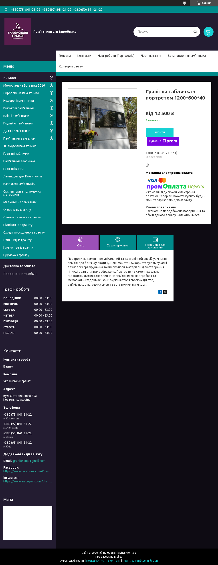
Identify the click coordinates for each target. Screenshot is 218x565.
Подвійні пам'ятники (18, 123)
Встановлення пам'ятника (187, 55)
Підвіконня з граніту (17, 225)
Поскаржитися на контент (103, 560)
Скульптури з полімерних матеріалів (22, 193)
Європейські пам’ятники (21, 93)
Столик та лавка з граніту (22, 217)
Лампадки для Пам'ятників (22, 176)
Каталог (9, 77)
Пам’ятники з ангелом (19, 138)
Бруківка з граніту (16, 255)
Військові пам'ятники (18, 108)
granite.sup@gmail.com (29, 461)
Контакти (84, 55)
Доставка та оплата (19, 266)
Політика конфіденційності (140, 560)
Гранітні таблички (16, 153)
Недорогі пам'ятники (18, 100)
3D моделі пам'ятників (19, 146)
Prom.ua (130, 552)
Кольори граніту (71, 66)
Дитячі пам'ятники (16, 131)
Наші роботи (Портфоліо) (116, 55)
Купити (160, 132)
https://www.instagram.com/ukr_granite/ (27, 481)
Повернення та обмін (20, 274)
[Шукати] (195, 32)
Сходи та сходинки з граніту (24, 232)
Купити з (163, 141)
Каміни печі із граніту (18, 247)
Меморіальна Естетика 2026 (24, 85)
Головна (65, 55)
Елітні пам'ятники (16, 116)
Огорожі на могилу (17, 209)
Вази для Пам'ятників (19, 184)
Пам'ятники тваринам (19, 161)
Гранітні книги (13, 169)
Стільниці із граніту (17, 240)
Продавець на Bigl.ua (109, 556)
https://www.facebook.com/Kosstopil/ (27, 471)
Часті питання (151, 55)
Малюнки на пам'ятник (19, 202)
